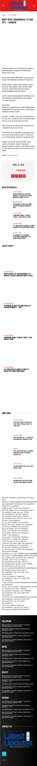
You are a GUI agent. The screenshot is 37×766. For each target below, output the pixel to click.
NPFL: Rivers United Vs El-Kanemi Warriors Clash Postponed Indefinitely (23, 452)
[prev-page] (3, 490)
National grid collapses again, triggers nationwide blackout (22, 481)
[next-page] (6, 490)
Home (3, 15)
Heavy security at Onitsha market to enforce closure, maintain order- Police (22, 195)
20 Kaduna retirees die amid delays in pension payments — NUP (23, 205)
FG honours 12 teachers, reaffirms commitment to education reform (21, 236)
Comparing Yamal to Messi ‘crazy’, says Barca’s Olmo (22, 216)
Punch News (20, 170)
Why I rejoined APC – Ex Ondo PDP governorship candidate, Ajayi (23, 438)
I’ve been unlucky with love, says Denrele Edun (23, 467)
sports (15, 448)
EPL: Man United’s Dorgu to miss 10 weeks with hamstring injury (23, 226)
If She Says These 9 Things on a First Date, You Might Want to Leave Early (22, 424)
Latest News (12, 15)
